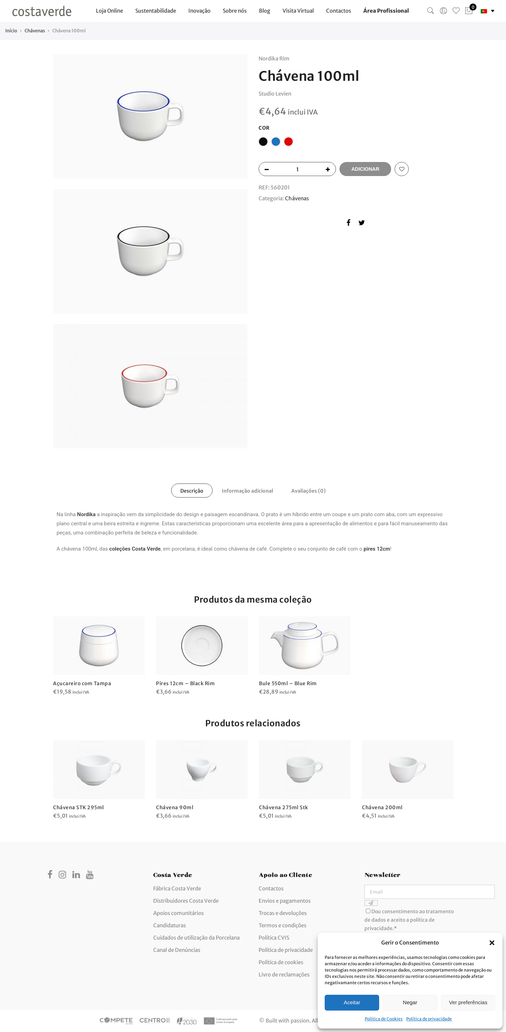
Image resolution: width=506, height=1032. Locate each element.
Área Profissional (386, 10)
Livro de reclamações (284, 974)
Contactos (338, 10)
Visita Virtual (298, 10)
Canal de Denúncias (176, 950)
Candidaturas (169, 925)
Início (11, 31)
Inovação (199, 10)
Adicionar (365, 169)
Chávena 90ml (174, 807)
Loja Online (109, 10)
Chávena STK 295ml (78, 807)
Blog (264, 10)
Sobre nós (235, 10)
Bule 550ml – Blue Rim (288, 683)
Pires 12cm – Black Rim (185, 683)
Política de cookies (281, 962)
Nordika (86, 514)
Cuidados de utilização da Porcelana (196, 937)
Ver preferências (468, 1002)
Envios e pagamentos (285, 900)
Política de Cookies (384, 1018)
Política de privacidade (429, 1018)
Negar (410, 1002)
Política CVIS (274, 937)
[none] (487, 11)
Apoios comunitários (178, 913)
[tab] (192, 490)
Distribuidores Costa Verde (186, 900)
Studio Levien (275, 93)
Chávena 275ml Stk (283, 807)
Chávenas (35, 31)
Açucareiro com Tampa (82, 683)
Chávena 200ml (382, 807)
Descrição (191, 491)
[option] (98, 656)
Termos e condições (282, 925)
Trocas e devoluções (283, 913)
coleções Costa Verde (135, 549)
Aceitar (352, 1002)
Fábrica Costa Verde (177, 888)
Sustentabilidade (155, 10)
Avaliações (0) (308, 491)
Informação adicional (247, 491)
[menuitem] (487, 11)
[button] (491, 942)
